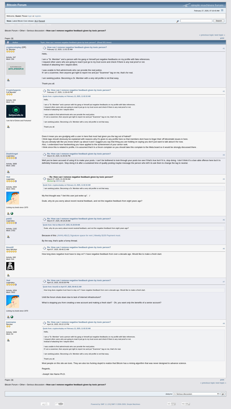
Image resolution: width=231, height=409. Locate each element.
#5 (224, 220)
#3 (224, 155)
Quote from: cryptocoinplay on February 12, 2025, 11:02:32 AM (66, 96)
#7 (224, 282)
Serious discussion (35, 30)
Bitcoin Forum (11, 30)
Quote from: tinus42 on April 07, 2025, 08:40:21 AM (62, 287)
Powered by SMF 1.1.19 (100, 404)
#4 (224, 179)
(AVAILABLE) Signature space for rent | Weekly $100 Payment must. (89, 235)
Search (26, 25)
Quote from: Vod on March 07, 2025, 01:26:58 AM (61, 225)
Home (12, 25)
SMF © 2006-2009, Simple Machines (125, 404)
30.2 (36, 21)
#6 (224, 249)
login (30, 16)
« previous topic (206, 35)
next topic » (219, 35)
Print (222, 38)
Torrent (41, 21)
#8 (224, 323)
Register (41, 25)
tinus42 (10, 247)
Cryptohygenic (13, 90)
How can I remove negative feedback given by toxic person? (76, 30)
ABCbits (59, 181)
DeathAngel (12, 154)
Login (33, 25)
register (38, 16)
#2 (224, 91)
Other (22, 30)
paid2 (9, 218)
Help (19, 25)
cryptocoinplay (13, 47)
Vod (8, 177)
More (49, 25)
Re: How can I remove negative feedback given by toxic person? (79, 90)
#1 (224, 48)
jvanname (11, 322)
